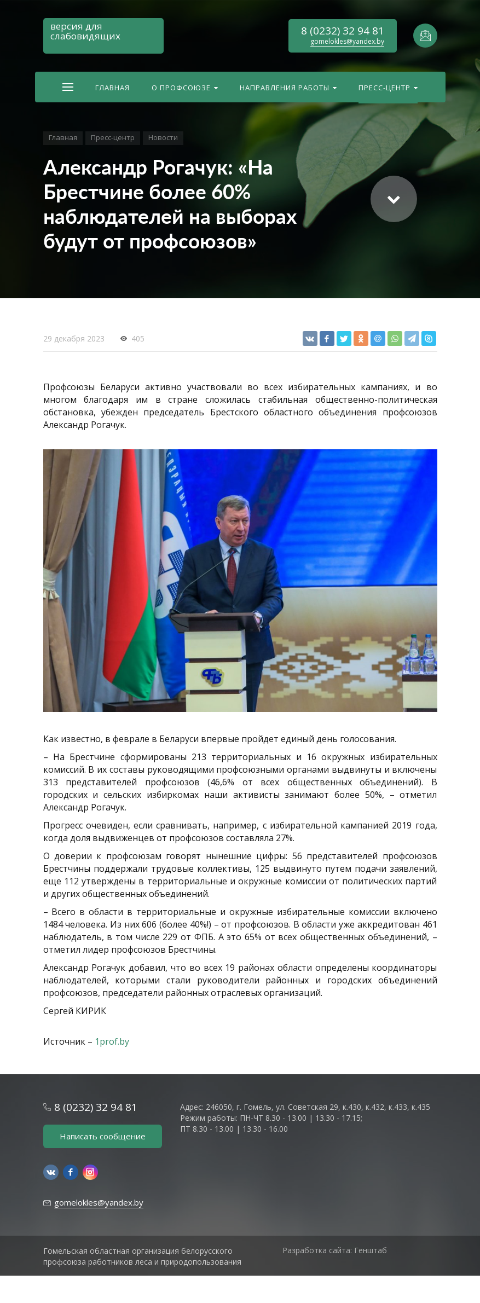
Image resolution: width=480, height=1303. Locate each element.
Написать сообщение (103, 1136)
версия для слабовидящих (85, 31)
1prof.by (112, 1041)
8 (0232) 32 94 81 (342, 31)
